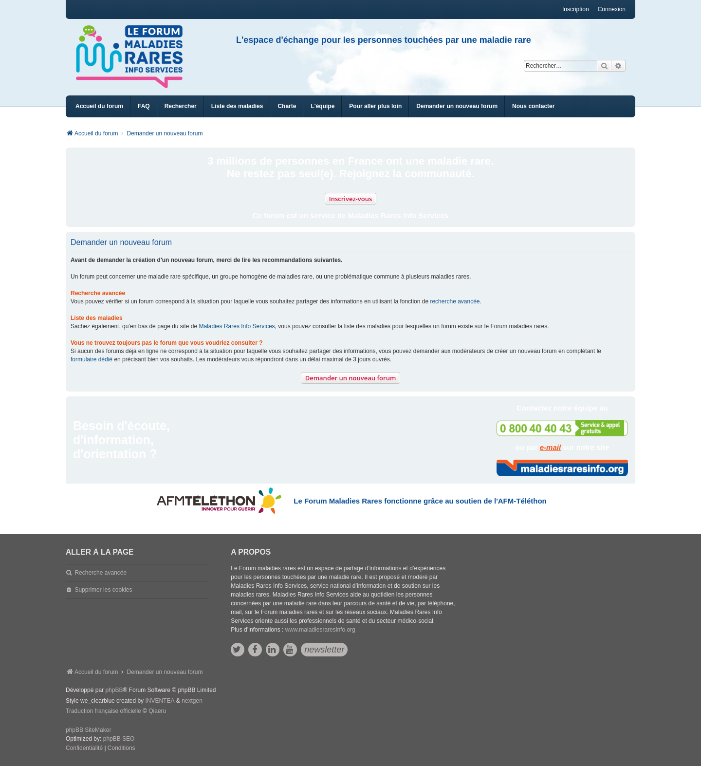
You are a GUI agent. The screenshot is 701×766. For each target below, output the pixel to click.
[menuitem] (237, 106)
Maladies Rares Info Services (237, 326)
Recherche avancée (100, 572)
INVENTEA (159, 700)
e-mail (550, 447)
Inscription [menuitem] (575, 9)
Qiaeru (157, 711)
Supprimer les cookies (103, 589)
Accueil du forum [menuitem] (99, 106)
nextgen (192, 700)
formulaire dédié (91, 359)
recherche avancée (455, 301)
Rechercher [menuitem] (181, 106)
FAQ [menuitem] (144, 106)
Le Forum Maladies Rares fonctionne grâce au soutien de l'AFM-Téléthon (420, 501)
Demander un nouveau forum (350, 378)
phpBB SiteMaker (88, 730)
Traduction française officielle (103, 711)
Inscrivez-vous (350, 198)
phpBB (114, 690)
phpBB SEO (119, 738)
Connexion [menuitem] (612, 9)
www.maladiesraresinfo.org (320, 629)
